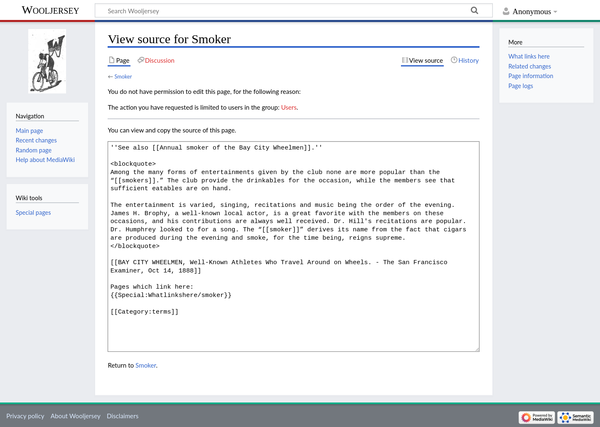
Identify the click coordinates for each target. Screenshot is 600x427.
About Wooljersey (76, 416)
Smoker (123, 76)
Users (288, 107)
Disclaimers (122, 416)
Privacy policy (25, 416)
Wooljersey (50, 9)
